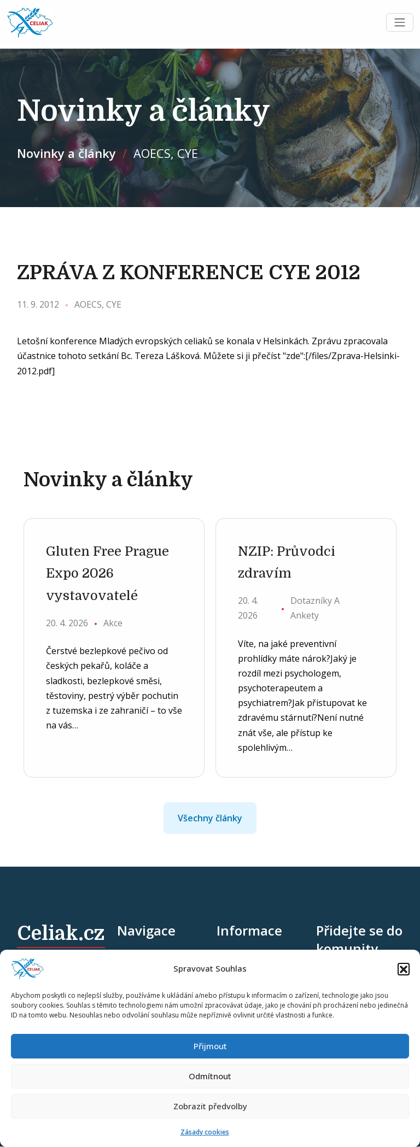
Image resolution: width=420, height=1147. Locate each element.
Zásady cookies (204, 1132)
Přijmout (210, 1045)
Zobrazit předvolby (210, 1106)
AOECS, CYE (165, 153)
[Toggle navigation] (399, 23)
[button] (403, 968)
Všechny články (210, 818)
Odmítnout (210, 1075)
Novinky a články (66, 153)
